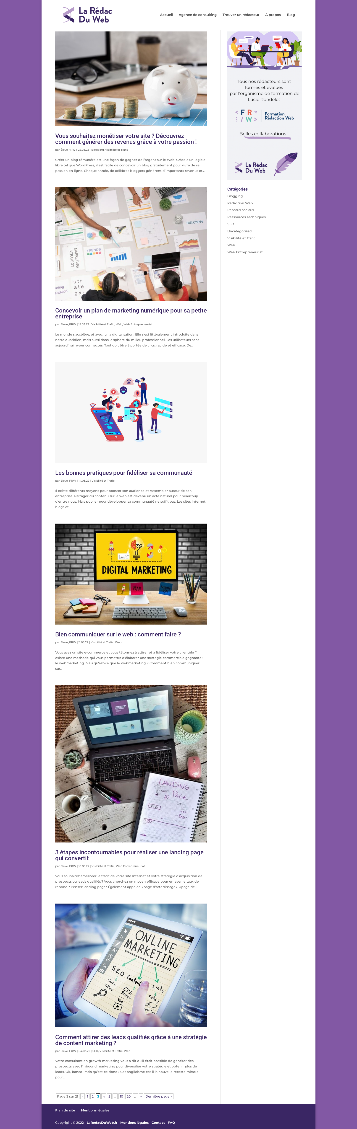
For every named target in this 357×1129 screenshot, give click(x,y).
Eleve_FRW (68, 324)
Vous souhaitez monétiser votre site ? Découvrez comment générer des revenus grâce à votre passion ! (126, 138)
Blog (291, 15)
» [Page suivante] (141, 1096)
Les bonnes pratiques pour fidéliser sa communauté (123, 472)
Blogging (97, 149)
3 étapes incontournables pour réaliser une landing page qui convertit (129, 855)
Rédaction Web (240, 203)
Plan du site (65, 1110)
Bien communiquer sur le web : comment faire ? (118, 634)
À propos (273, 15)
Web (119, 324)
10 (121, 1096)
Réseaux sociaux (240, 210)
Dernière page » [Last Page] (158, 1096)
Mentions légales (95, 1110)
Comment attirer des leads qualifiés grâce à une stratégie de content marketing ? (131, 1040)
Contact (158, 1123)
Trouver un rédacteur (241, 15)
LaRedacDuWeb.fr (102, 1123)
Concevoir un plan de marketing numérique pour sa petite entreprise (131, 313)
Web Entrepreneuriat (137, 324)
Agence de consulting (198, 15)
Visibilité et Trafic (116, 149)
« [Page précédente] (82, 1096)
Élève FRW (68, 149)
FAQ (171, 1123)
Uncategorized (239, 231)
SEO (95, 1051)
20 (129, 1096)
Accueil (166, 15)
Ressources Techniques (246, 217)
